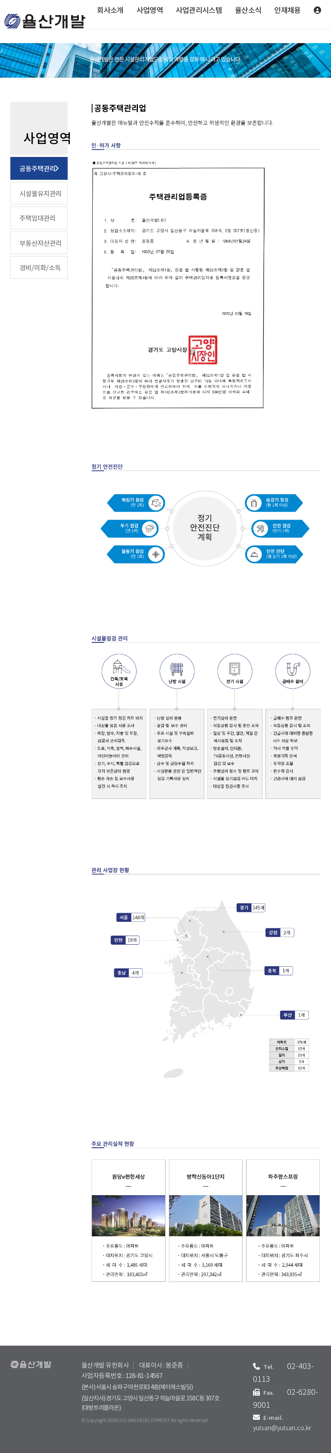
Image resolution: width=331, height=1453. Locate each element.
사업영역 (150, 10)
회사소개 (110, 10)
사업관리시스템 (199, 10)
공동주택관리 (37, 169)
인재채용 (287, 10)
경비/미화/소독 (40, 268)
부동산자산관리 (40, 243)
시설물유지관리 (40, 194)
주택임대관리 (37, 218)
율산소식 (248, 10)
